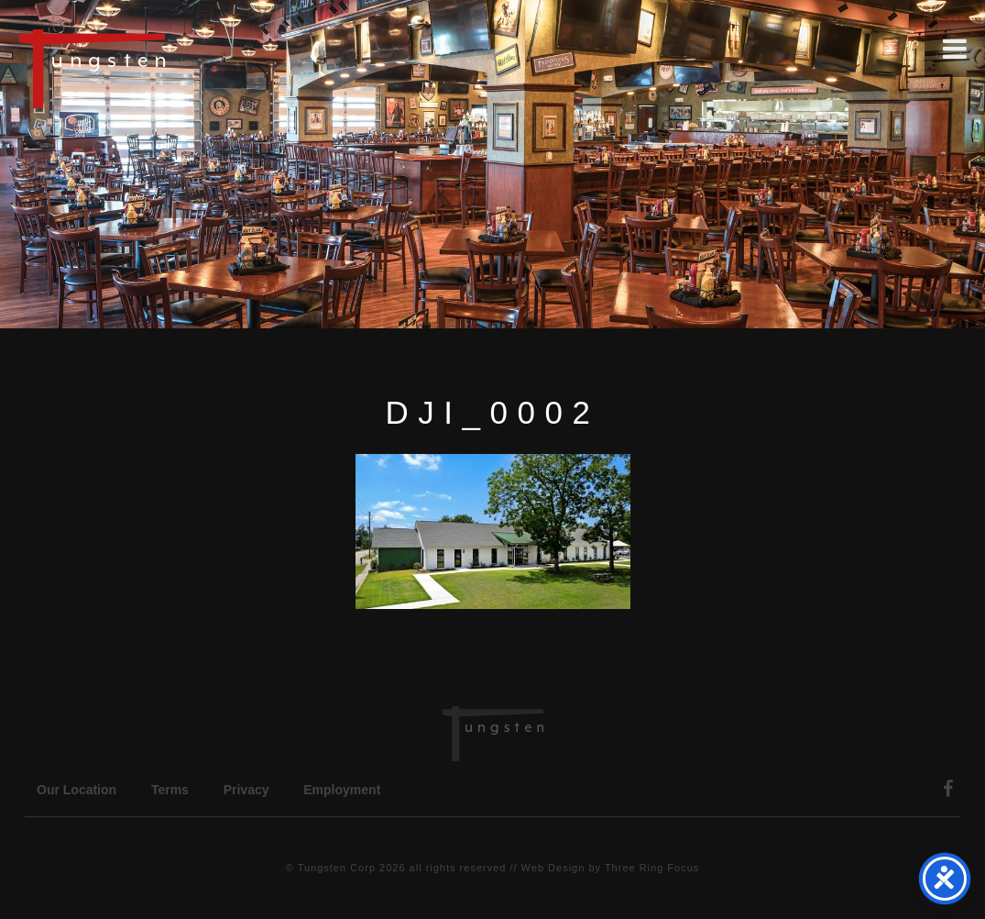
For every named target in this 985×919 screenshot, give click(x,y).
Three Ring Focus (652, 867)
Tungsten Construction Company (155, 68)
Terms (170, 789)
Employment (341, 789)
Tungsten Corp (337, 867)
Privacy (246, 789)
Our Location (76, 789)
